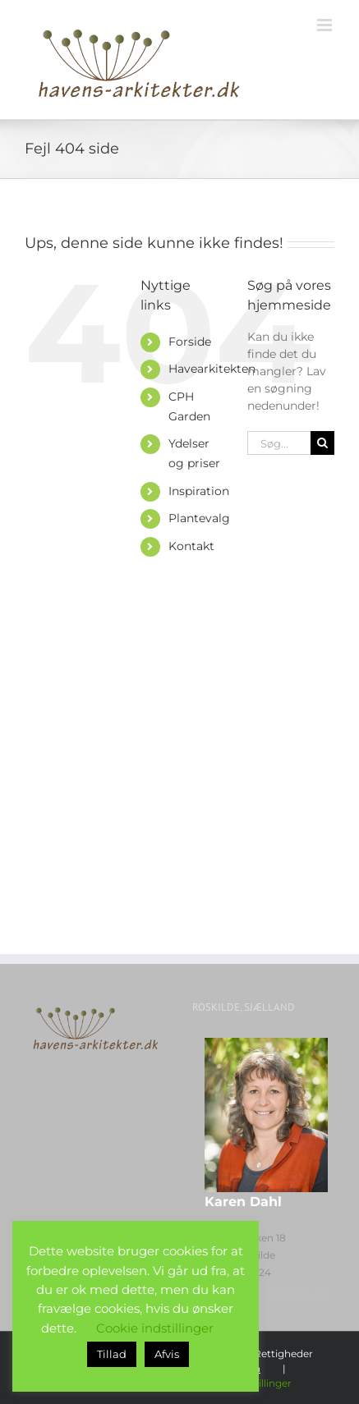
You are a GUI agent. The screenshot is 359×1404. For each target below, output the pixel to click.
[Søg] (322, 443)
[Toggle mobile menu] (325, 25)
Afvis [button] (166, 1353)
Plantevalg (199, 518)
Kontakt (191, 546)
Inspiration (198, 491)
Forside (189, 341)
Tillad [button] (112, 1353)
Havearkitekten (211, 368)
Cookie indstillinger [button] (155, 1328)
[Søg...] (279, 443)
